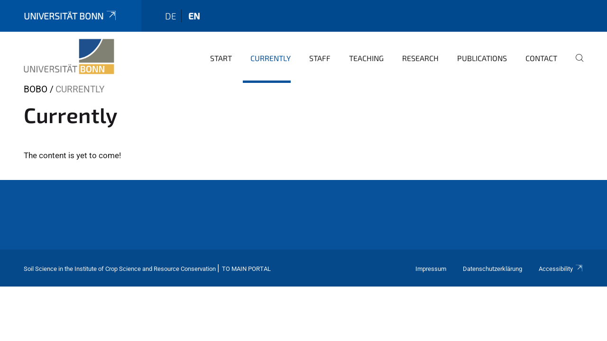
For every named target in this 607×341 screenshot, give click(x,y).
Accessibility (561, 268)
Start (221, 58)
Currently (270, 58)
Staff (320, 58)
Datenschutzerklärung (492, 268)
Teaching (366, 58)
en (194, 15)
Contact (541, 58)
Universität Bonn (71, 15)
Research (420, 58)
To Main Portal (246, 268)
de (170, 15)
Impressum (430, 268)
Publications (482, 58)
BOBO (35, 89)
